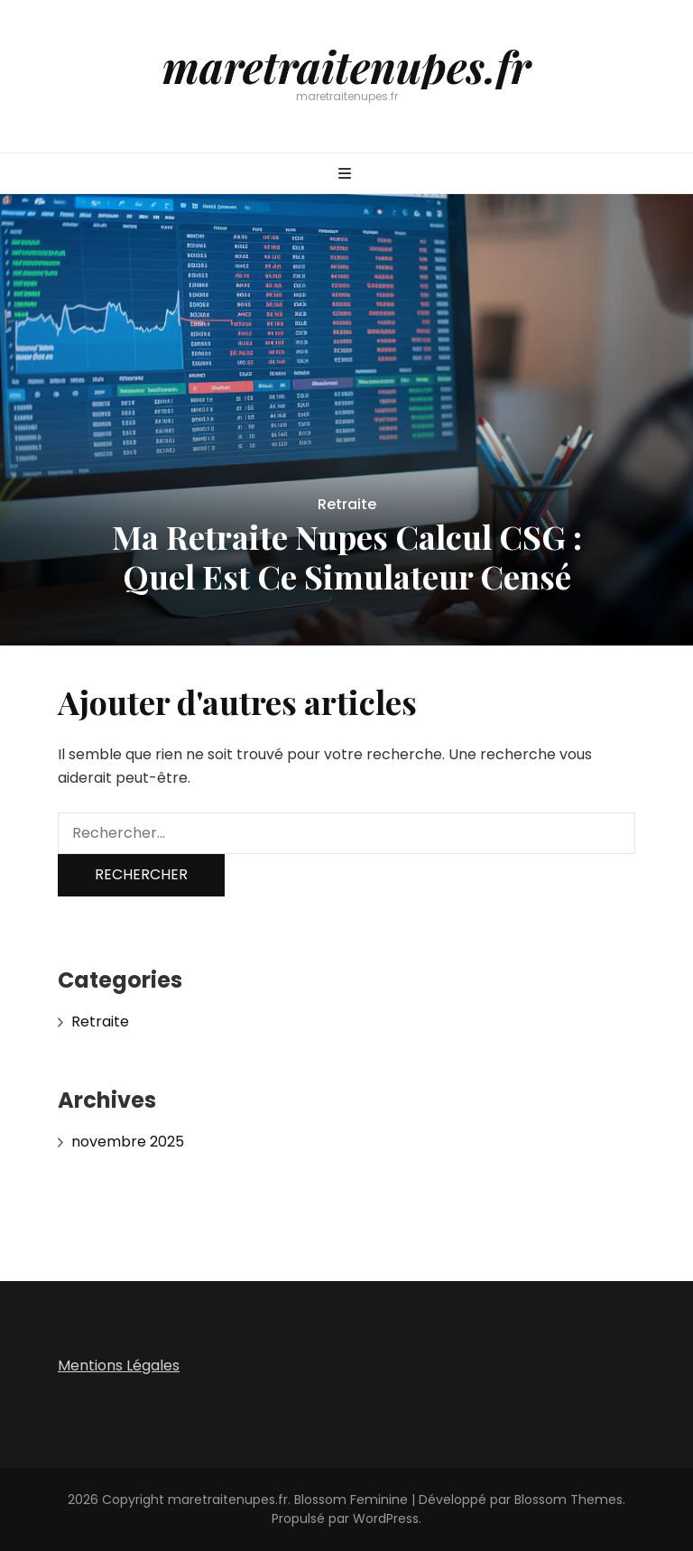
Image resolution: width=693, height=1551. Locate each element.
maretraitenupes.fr (346, 65)
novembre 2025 (127, 1141)
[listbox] (346, 419)
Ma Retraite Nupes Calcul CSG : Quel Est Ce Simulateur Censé (347, 556)
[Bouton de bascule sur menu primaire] (347, 175)
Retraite (347, 504)
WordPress (386, 1518)
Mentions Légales (119, 1365)
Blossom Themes (568, 1500)
